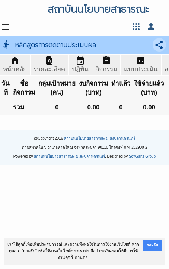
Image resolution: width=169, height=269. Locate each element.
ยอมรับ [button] (152, 245)
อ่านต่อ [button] (81, 257)
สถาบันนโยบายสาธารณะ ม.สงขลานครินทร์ (99, 138)
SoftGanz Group (142, 156)
